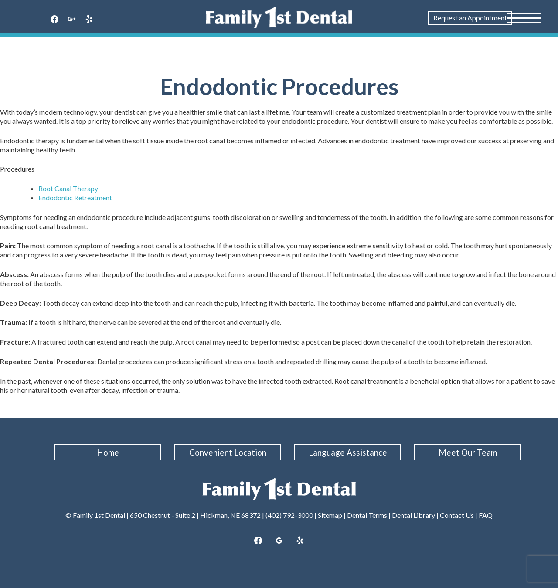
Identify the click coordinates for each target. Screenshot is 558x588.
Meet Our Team (468, 452)
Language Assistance (348, 452)
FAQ (486, 515)
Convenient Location (227, 452)
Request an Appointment (470, 18)
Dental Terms (367, 515)
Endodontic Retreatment (75, 197)
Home (108, 452)
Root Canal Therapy (68, 188)
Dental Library (413, 515)
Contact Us (457, 515)
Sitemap (330, 515)
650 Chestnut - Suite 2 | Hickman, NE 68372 (195, 515)
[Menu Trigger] (524, 17)
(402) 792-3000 (289, 515)
